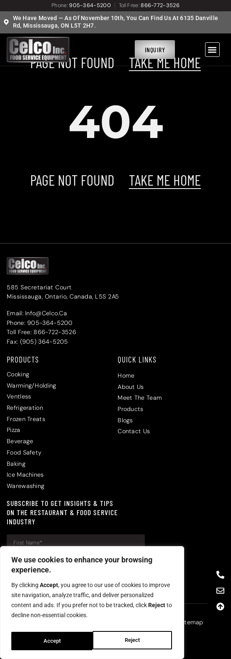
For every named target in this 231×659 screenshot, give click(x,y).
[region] (92, 605)
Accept (133, 641)
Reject (50, 641)
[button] (212, 49)
